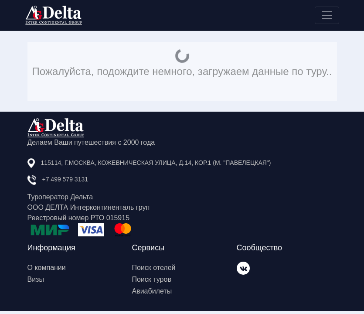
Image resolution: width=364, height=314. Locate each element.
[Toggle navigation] (327, 15)
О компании (46, 267)
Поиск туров (151, 279)
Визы (35, 279)
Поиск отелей (154, 267)
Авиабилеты (152, 291)
